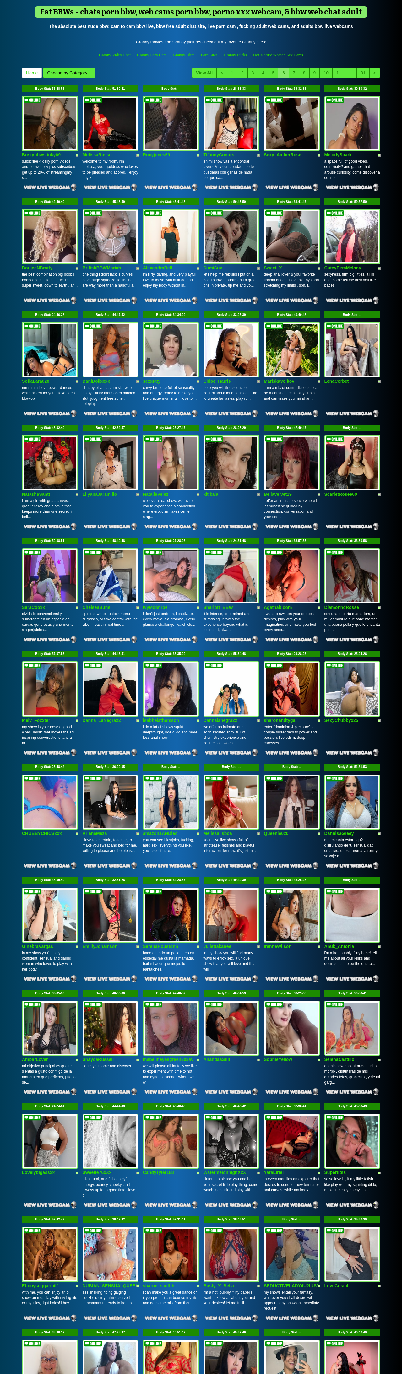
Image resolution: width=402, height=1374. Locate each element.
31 (363, 72)
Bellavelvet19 (278, 438)
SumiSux (213, 239)
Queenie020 (276, 735)
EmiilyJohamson (100, 834)
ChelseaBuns (97, 537)
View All (204, 72)
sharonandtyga (279, 636)
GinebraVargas (37, 834)
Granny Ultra (184, 54)
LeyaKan (213, 1231)
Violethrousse (278, 1231)
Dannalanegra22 (220, 636)
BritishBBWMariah (102, 239)
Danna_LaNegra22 (102, 636)
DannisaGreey (339, 735)
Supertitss (335, 1033)
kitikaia (211, 438)
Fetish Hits (224, 1365)
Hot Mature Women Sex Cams (278, 54)
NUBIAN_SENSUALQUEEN (111, 1131)
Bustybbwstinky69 (41, 140)
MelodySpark (338, 140)
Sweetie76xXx (97, 1033)
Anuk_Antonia (339, 834)
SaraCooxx (33, 537)
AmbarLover (35, 933)
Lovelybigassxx (38, 1033)
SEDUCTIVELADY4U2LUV (291, 1131)
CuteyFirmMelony (342, 239)
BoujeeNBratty (37, 239)
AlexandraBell (157, 239)
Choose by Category (69, 72)
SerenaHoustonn (160, 834)
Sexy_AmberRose (282, 140)
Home (32, 72)
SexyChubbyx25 (341, 636)
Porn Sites (209, 54)
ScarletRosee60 (340, 438)
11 (338, 72)
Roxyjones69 (156, 140)
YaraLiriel (274, 1033)
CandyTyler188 (158, 1033)
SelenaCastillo (339, 933)
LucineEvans (156, 1231)
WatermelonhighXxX (225, 1033)
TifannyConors (219, 140)
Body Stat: (49, 88)
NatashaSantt (36, 438)
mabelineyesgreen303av (168, 933)
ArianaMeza (95, 735)
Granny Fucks (235, 54)
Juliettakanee (217, 834)
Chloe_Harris (217, 339)
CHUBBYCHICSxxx (42, 735)
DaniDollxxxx (96, 339)
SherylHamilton (340, 1231)
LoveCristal (336, 1131)
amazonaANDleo (160, 735)
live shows (280, 1309)
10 (326, 72)
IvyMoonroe (155, 537)
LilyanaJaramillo (100, 438)
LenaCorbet (336, 339)
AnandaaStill (217, 933)
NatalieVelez (155, 438)
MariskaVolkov (279, 339)
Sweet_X (273, 239)
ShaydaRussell (98, 933)
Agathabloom (278, 537)
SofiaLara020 (35, 339)
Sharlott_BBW (218, 537)
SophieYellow (278, 933)
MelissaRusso (97, 140)
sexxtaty (151, 339)
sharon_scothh (158, 1131)
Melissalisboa (218, 735)
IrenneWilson (277, 834)
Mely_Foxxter (36, 636)
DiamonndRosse (341, 537)
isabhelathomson (161, 636)
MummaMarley (37, 1231)
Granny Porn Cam (152, 54)
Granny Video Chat (115, 54)
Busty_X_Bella (219, 1131)
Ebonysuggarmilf (40, 1131)
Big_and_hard (97, 1231)
